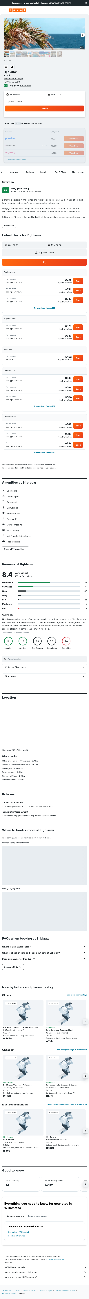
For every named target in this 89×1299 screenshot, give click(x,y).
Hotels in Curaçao (45, 1246)
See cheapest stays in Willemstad (72, 1005)
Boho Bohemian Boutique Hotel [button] (59, 985)
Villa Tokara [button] (51, 1092)
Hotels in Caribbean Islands (65, 1246)
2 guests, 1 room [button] (14, 101)
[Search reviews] (47, 659)
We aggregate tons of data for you (46, 1227)
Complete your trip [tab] (15, 1171)
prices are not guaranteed (55, 1215)
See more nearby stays (77, 950)
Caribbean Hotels (29, 1246)
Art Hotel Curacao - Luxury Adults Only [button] (20, 982)
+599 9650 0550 (12, 81)
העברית (68, 3)
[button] (86, 3)
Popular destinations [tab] (38, 1171)
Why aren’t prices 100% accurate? (46, 1232)
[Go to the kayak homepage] (17, 10)
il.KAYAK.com (7, 1246)
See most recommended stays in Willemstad (67, 1059)
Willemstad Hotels (9, 1248)
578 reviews (25, 85)
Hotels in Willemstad (16, 1191)
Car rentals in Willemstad (18, 1187)
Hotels (17, 1246)
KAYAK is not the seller (46, 1222)
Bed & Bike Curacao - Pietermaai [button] (17, 1040)
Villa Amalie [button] (8, 1095)
